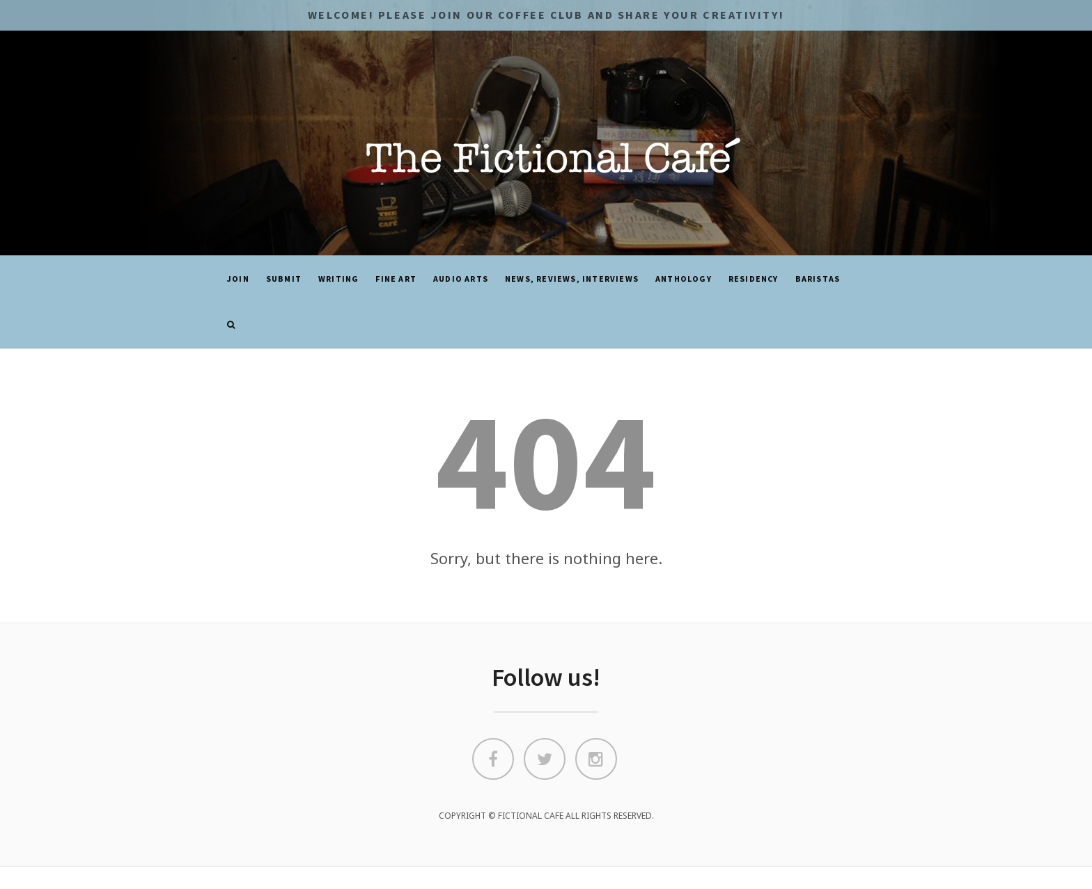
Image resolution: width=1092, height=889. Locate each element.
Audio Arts (460, 278)
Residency (753, 278)
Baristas (818, 278)
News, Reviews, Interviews (572, 278)
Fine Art (395, 278)
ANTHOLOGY (683, 278)
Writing (338, 278)
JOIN (238, 278)
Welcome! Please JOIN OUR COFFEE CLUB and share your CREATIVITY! (546, 15)
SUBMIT (284, 278)
